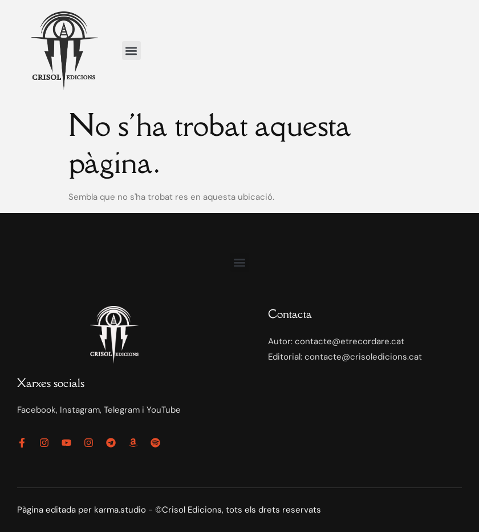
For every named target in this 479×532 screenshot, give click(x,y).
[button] (131, 50)
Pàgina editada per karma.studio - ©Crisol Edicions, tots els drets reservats (169, 509)
